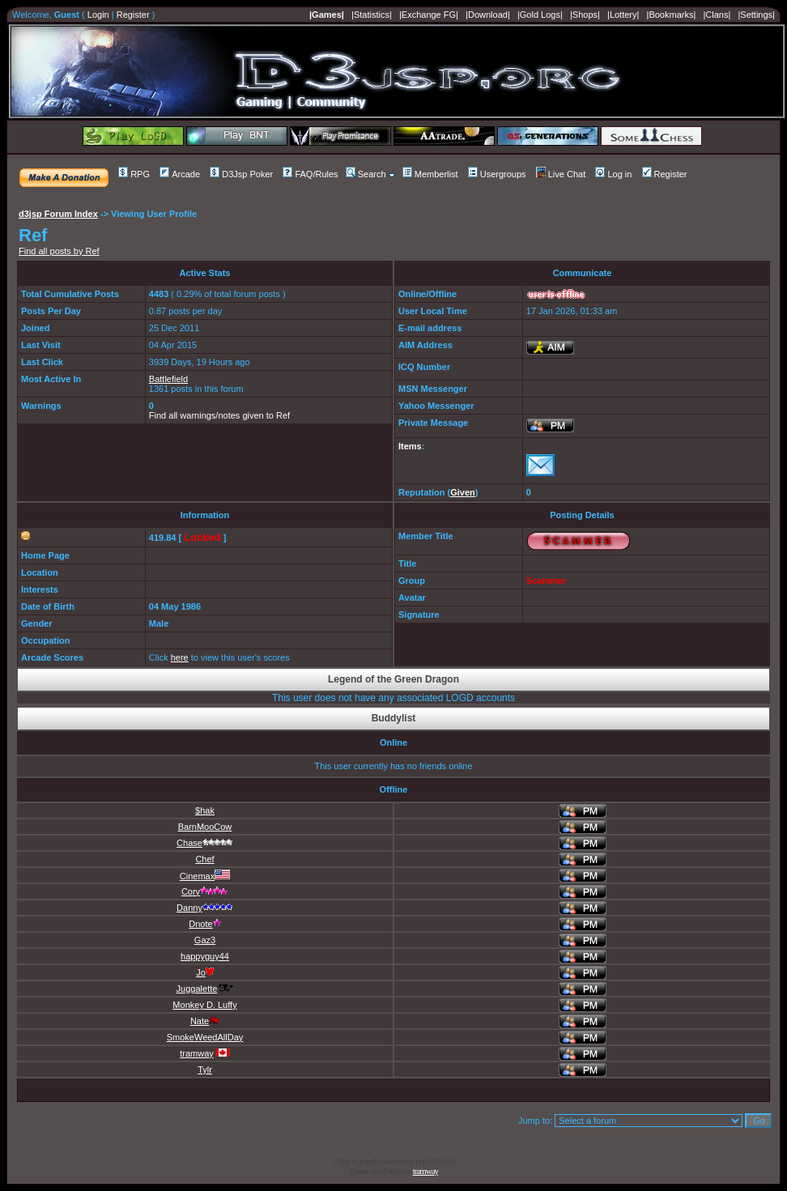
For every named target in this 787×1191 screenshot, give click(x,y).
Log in (613, 174)
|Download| (488, 14)
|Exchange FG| (428, 14)
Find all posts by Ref (59, 251)
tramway (205, 1053)
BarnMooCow (205, 827)
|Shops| (585, 14)
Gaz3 (204, 940)
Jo (205, 972)
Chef (204, 859)
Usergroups (497, 174)
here (180, 657)
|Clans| (716, 14)
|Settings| (756, 14)
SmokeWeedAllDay (205, 1037)
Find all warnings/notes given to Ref (219, 415)
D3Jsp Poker (241, 174)
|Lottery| (623, 14)
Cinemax (205, 876)
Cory (204, 891)
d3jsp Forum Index (58, 214)
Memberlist (430, 174)
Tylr (205, 1069)
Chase (205, 843)
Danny (205, 907)
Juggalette (205, 988)
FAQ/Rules (310, 174)
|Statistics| (371, 14)
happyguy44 (205, 956)
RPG (134, 174)
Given (462, 492)
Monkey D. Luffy (204, 1005)
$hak (205, 810)
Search (366, 174)
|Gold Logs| (540, 14)
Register (133, 14)
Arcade (180, 174)
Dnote (204, 924)
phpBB (425, 1161)
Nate (204, 1021)
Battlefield (168, 379)
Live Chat (560, 174)
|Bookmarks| (671, 14)
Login (98, 14)
